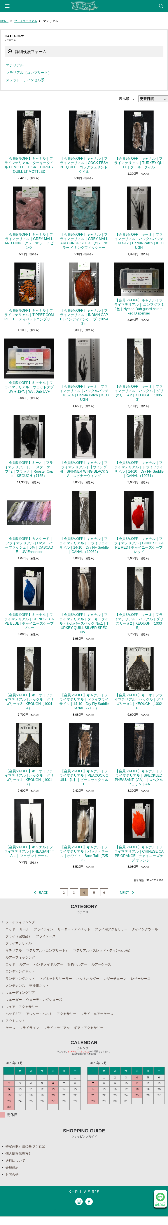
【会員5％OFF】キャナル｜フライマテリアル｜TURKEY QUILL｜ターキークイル (139, 163)
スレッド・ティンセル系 (25, 80)
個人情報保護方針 (19, 1160)
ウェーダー (14, 1004)
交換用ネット (41, 989)
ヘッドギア (14, 1019)
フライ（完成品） (19, 937)
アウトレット (15, 1026)
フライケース (48, 937)
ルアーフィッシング (21, 959)
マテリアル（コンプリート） (28, 72)
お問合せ (12, 1182)
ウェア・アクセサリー (22, 1011)
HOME (4, 21)
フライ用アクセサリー (117, 929)
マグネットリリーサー (58, 981)
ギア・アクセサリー (93, 1033)
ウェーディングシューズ (46, 1004)
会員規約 (12, 1175)
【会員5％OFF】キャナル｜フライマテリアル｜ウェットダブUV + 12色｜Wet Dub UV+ (29, 387)
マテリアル (14, 65)
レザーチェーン (121, 981)
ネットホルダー (92, 981)
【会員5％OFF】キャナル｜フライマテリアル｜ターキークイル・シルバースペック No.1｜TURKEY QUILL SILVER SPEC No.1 (84, 623)
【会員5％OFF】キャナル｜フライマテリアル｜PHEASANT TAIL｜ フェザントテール (29, 851)
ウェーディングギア (21, 996)
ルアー (25, 967)
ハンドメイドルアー (50, 967)
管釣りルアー (81, 967)
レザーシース (148, 981)
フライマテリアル (27, 21)
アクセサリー (70, 1019)
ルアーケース (106, 967)
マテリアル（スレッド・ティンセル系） (108, 952)
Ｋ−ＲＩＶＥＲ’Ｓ (84, 1199)
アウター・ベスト (41, 1019)
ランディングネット (21, 974)
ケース (10, 1033)
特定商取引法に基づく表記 (26, 1152)
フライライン (45, 929)
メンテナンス (15, 989)
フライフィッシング (21, 922)
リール (25, 929)
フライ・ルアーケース (102, 1019)
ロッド (10, 929)
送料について (15, 1167)
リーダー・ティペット (77, 929)
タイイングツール (153, 929)
